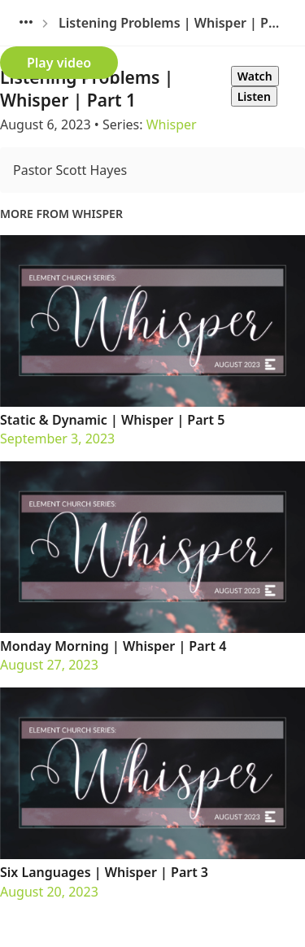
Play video (59, 63)
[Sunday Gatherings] (26, 23)
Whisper (171, 124)
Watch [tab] (254, 76)
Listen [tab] (254, 96)
